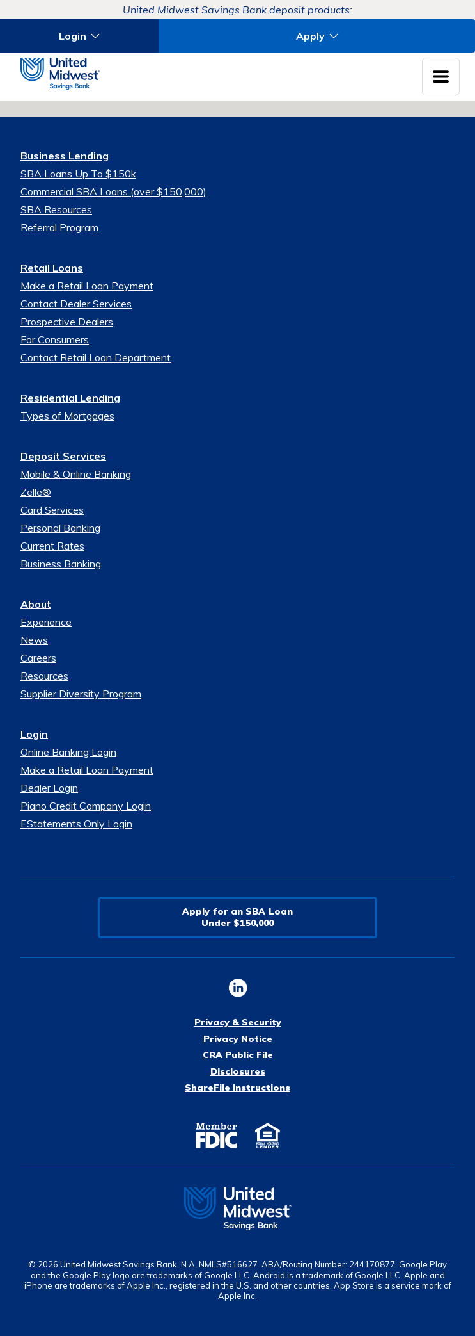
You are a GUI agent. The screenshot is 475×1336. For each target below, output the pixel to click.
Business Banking (60, 563)
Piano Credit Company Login (85, 805)
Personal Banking (60, 527)
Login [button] (72, 35)
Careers (38, 657)
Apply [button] (310, 35)
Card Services (52, 509)
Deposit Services (63, 456)
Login (34, 734)
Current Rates (52, 545)
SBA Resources (56, 209)
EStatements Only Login (76, 823)
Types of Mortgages (67, 415)
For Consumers (54, 339)
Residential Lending (70, 397)
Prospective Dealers (66, 321)
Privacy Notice (237, 1039)
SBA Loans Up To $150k (78, 173)
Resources (44, 675)
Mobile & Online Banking (75, 474)
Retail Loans (51, 267)
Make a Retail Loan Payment (86, 285)
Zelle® (35, 491)
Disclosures (237, 1071)
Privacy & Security (237, 1022)
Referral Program (59, 227)
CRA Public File (238, 1055)
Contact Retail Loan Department (95, 357)
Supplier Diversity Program (80, 693)
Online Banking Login (68, 751)
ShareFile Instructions (237, 1087)
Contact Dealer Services (76, 303)
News (34, 639)
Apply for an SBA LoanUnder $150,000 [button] (237, 917)
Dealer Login (49, 787)
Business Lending (64, 155)
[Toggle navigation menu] (441, 76)
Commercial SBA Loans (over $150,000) (113, 191)
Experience (46, 621)
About (35, 604)
